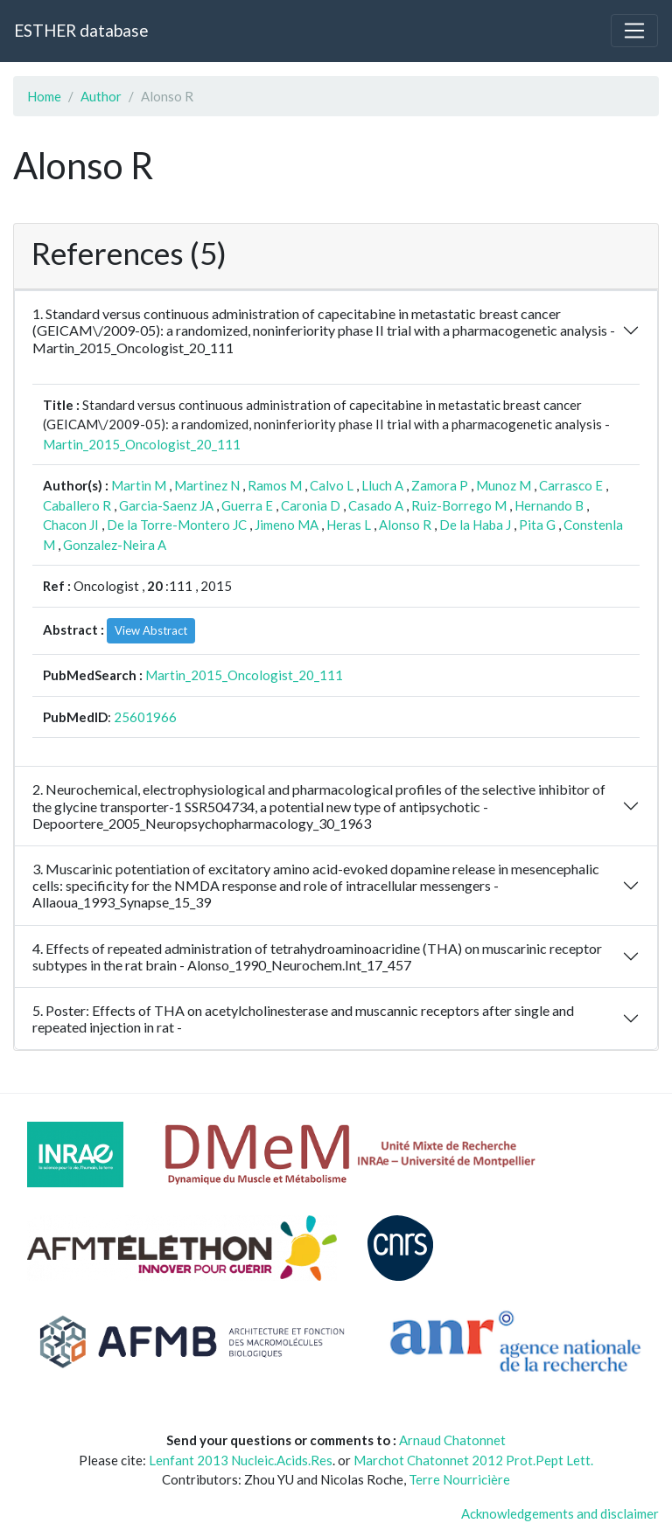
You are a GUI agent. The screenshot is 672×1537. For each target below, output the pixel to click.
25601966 (145, 717)
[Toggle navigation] (634, 30)
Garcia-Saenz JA (166, 505)
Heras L (348, 524)
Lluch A (382, 485)
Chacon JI (71, 524)
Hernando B (549, 505)
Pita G (537, 524)
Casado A (375, 505)
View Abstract (151, 630)
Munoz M (503, 485)
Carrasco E (571, 485)
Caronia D (310, 505)
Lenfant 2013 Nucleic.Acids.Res (240, 1460)
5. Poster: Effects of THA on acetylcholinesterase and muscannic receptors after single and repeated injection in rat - (303, 1018)
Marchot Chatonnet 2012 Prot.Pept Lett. (473, 1460)
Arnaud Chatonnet (452, 1440)
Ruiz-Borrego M (459, 505)
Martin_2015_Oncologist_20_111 (142, 444)
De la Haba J (475, 524)
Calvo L (332, 485)
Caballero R (77, 505)
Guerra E (247, 505)
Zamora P (439, 485)
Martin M (138, 485)
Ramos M (275, 485)
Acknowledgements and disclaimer (560, 1513)
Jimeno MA (286, 524)
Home (44, 96)
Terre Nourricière (459, 1479)
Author (101, 96)
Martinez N (207, 485)
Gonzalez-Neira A (114, 545)
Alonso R (405, 524)
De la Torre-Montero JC (177, 524)
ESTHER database (81, 30)
